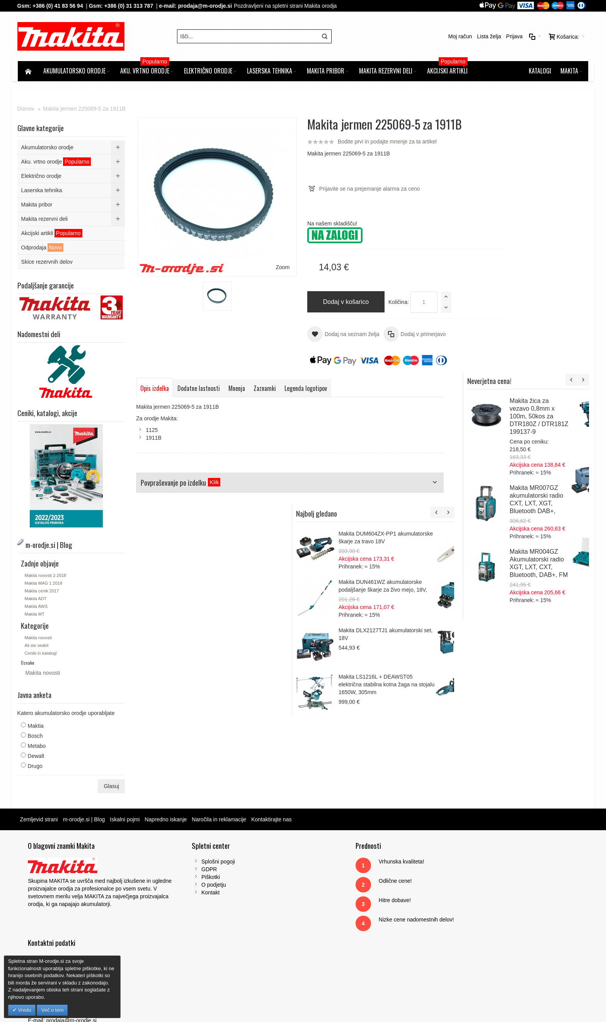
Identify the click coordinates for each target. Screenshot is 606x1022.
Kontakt (188, 893)
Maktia (36, 726)
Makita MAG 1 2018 (44, 584)
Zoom (267, 253)
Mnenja (237, 388)
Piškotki (188, 878)
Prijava (514, 37)
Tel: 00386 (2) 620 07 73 (477, 909)
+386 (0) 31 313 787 (129, 6)
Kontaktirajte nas (272, 820)
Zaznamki (265, 388)
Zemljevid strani (39, 820)
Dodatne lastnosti (199, 388)
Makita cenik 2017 (42, 591)
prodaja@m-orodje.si (206, 6)
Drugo (35, 767)
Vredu (24, 1010)
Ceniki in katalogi (41, 654)
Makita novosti (38, 638)
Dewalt (36, 757)
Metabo (37, 747)
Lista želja (488, 37)
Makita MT (35, 615)
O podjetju (191, 885)
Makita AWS (36, 607)
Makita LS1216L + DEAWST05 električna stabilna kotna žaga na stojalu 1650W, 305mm (538, 559)
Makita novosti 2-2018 (46, 576)
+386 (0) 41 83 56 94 (58, 6)
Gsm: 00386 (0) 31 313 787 (481, 916)
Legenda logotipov (306, 388)
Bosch (35, 737)
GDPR (186, 870)
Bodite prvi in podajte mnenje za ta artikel (370, 142)
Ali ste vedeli (37, 646)
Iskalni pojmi (125, 820)
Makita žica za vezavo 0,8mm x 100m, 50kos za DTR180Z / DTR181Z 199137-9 (558, 162)
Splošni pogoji (195, 862)
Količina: (381, 303)
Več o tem (52, 1010)
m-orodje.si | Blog (84, 820)
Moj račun (459, 37)
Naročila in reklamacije (219, 820)
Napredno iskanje (166, 820)
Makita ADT (36, 599)
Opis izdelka (155, 388)
